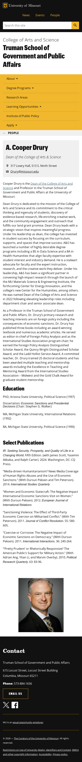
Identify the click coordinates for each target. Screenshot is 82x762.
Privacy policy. (60, 754)
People (55, 15)
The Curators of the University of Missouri (36, 738)
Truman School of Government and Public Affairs (34, 56)
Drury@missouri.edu (24, 172)
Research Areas (17, 97)
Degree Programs (21, 88)
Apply (12, 125)
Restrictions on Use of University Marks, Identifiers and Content (37, 750)
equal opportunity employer (28, 722)
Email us (15, 693)
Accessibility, (45, 754)
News (26, 15)
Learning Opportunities (25, 106)
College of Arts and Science (31, 40)
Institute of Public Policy (23, 116)
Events (40, 15)
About (13, 78)
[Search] (75, 25)
